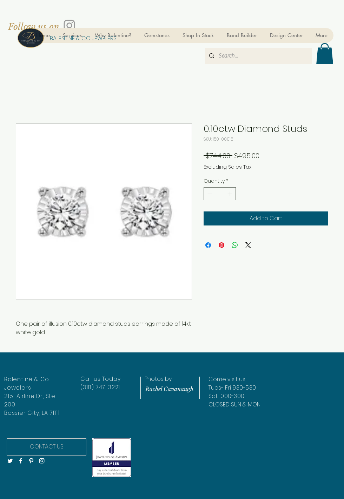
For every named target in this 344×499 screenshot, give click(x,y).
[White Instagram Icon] (41, 460)
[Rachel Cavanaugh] (169, 389)
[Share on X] (248, 245)
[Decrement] (209, 194)
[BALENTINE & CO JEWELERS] (83, 39)
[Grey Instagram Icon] (69, 25)
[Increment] (230, 194)
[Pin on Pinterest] (221, 245)
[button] (324, 53)
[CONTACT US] (46, 447)
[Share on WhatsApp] (235, 245)
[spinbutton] (219, 194)
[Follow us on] (33, 26)
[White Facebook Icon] (20, 460)
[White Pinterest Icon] (31, 460)
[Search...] (257, 56)
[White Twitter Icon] (10, 460)
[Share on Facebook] (208, 245)
